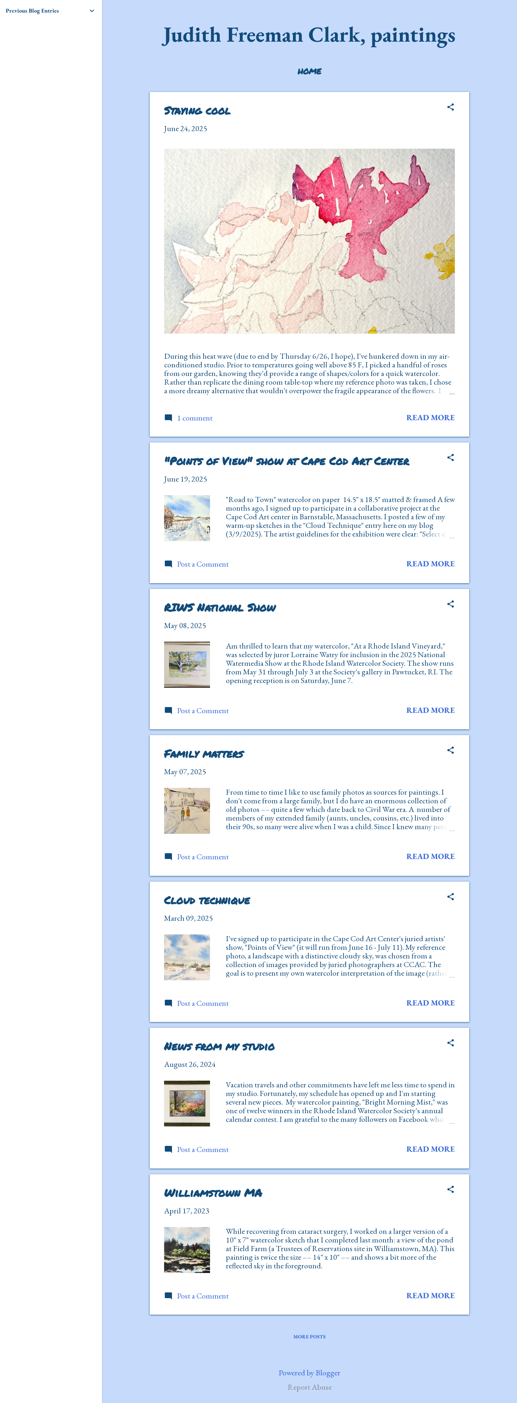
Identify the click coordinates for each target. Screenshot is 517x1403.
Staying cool (197, 110)
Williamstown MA (213, 1192)
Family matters (203, 753)
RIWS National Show (219, 607)
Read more (430, 417)
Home (309, 71)
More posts (309, 1336)
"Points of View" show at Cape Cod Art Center (286, 461)
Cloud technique (207, 900)
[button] (450, 108)
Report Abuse (310, 1387)
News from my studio (219, 1046)
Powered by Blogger (309, 1372)
